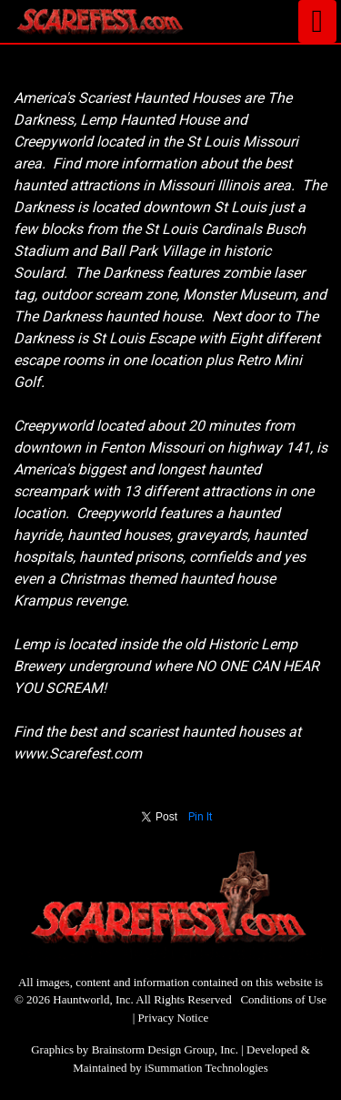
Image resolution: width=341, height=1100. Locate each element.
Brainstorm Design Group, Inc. (165, 1049)
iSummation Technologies (206, 1068)
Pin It (200, 816)
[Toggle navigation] (317, 21)
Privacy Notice (173, 1017)
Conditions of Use (283, 999)
